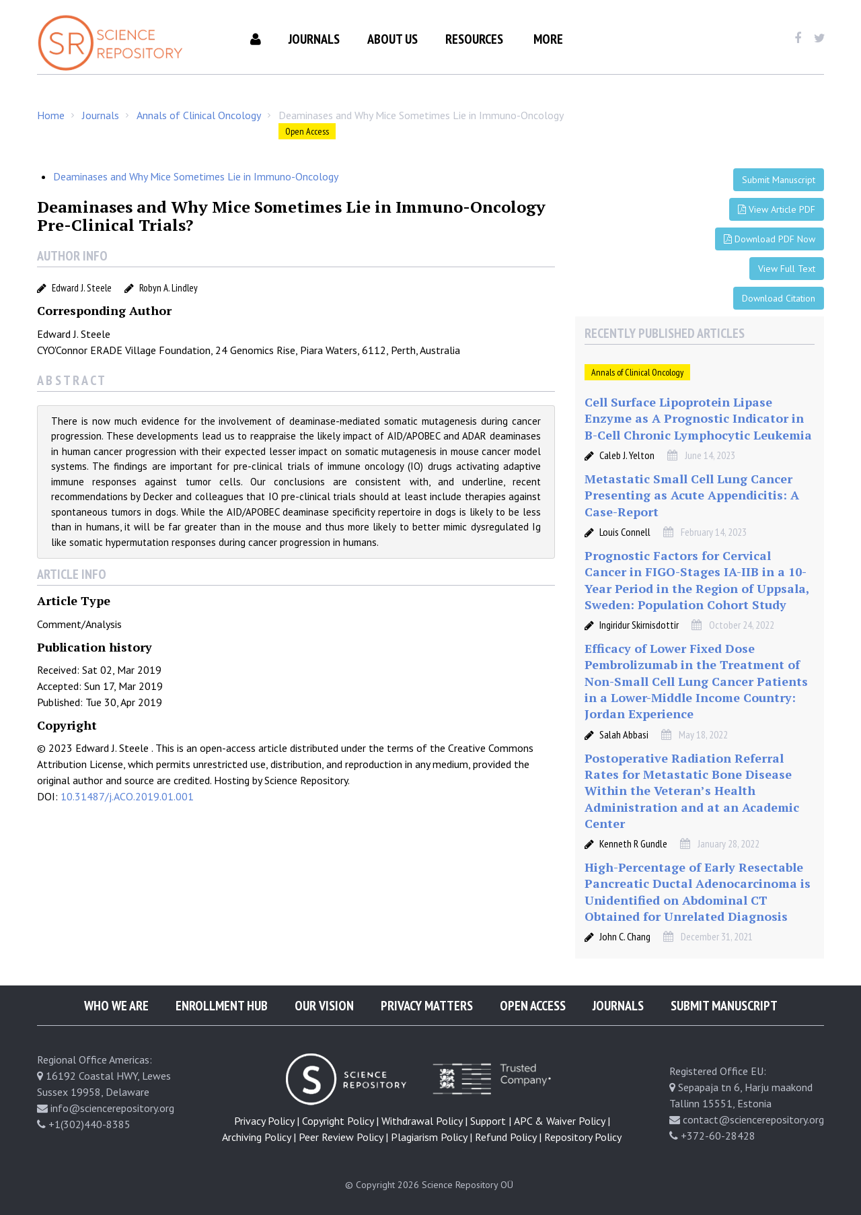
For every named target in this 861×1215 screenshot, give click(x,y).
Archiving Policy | (259, 1137)
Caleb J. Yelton (626, 455)
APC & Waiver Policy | (562, 1120)
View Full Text (786, 269)
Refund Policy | (508, 1137)
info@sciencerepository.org (112, 1108)
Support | (490, 1120)
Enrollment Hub (222, 1005)
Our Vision (324, 1005)
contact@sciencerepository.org (753, 1119)
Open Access (307, 131)
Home (51, 115)
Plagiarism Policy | (431, 1137)
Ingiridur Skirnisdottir (639, 624)
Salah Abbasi (623, 734)
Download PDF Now (769, 239)
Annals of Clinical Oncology (199, 115)
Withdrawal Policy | (424, 1120)
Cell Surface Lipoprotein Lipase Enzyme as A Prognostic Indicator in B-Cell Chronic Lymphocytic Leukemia (698, 418)
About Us (392, 39)
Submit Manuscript (778, 180)
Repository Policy (583, 1137)
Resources (474, 39)
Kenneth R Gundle (633, 843)
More (548, 39)
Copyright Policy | (340, 1120)
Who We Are (116, 1005)
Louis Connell (624, 532)
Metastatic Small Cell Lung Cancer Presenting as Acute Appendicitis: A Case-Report (692, 495)
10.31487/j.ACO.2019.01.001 (127, 796)
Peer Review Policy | (343, 1137)
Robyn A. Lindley (168, 287)
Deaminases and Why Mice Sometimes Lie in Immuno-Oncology (195, 176)
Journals (314, 39)
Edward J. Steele (82, 287)
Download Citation (778, 298)
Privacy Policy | (266, 1120)
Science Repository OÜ (467, 1185)
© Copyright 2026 (382, 1185)
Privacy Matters (427, 1005)
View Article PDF (776, 209)
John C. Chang (624, 936)
